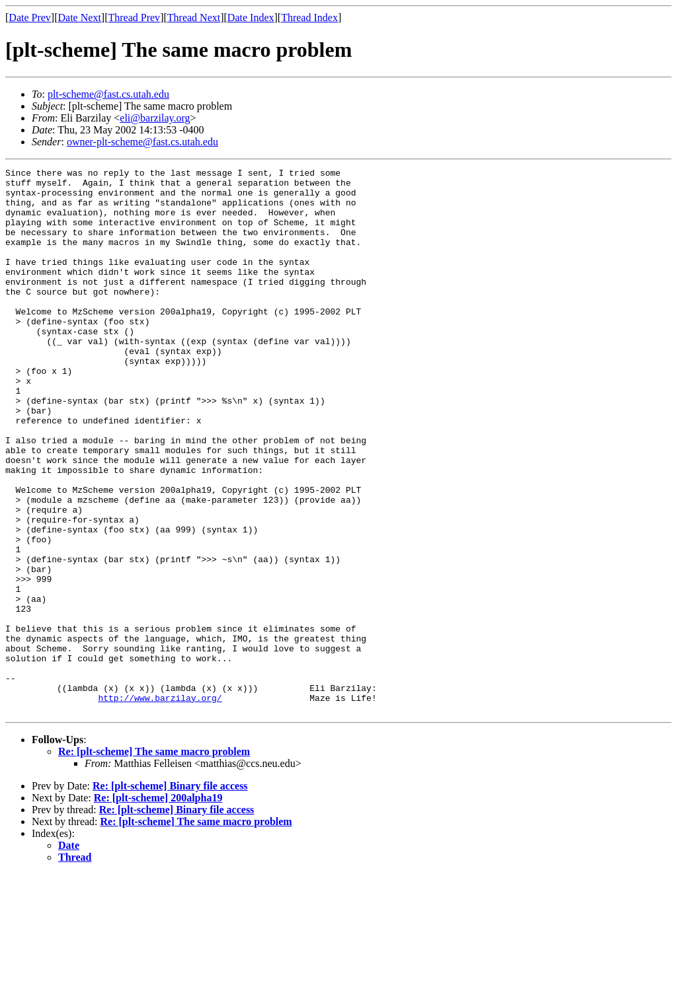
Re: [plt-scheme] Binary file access (170, 894)
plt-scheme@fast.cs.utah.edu (108, 94)
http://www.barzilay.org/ (159, 805)
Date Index (250, 17)
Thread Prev (134, 17)
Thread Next (193, 17)
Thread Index (309, 17)
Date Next (79, 17)
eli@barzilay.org (155, 118)
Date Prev (30, 17)
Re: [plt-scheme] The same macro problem (154, 860)
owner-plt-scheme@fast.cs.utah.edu (142, 141)
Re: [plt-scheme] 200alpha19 (158, 906)
